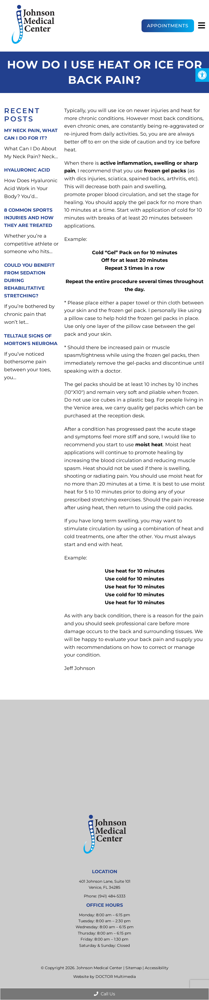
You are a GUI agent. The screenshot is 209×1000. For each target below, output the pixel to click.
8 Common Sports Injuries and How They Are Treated (29, 217)
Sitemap (133, 967)
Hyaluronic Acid (27, 170)
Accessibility (156, 967)
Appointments (168, 25)
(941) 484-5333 (111, 896)
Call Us (104, 993)
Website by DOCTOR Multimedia (104, 976)
